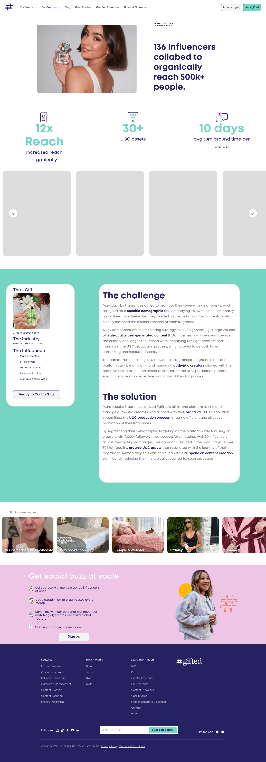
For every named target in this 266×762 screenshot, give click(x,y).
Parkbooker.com (73, 550)
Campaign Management (56, 684)
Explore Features (51, 666)
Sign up (74, 636)
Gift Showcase (139, 684)
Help (134, 714)
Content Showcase (135, 7)
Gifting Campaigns (52, 672)
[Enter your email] (139, 730)
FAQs (89, 684)
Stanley (176, 550)
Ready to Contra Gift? (36, 394)
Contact (136, 708)
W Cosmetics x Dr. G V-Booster (30, 550)
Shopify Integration (52, 702)
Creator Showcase (107, 7)
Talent (89, 672)
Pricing (135, 672)
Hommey (232, 550)
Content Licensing (52, 696)
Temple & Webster (130, 550)
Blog (67, 7)
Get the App (205, 732)
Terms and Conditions (132, 747)
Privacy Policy (109, 747)
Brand (89, 666)
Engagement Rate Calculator (148, 702)
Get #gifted (252, 7)
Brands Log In (231, 7)
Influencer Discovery (53, 678)
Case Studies (83, 7)
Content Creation (51, 690)
